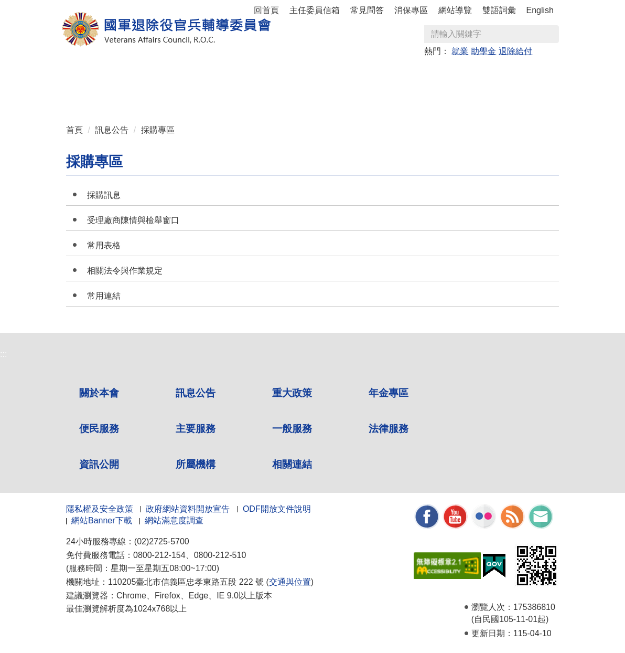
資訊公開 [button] (94, 95)
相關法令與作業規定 (125, 270)
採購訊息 (104, 195)
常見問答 (367, 10)
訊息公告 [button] (149, 74)
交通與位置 (290, 581)
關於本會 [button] (94, 74)
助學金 (483, 51)
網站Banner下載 (101, 520)
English (540, 10)
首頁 (74, 129)
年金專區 (260, 74)
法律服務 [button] (483, 74)
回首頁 (266, 10)
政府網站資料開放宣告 (188, 508)
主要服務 (195, 428)
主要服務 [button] (372, 74)
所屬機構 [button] (149, 95)
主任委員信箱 (314, 10)
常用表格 (104, 245)
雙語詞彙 (499, 10)
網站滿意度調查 (174, 520)
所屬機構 (195, 464)
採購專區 (158, 129)
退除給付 (515, 51)
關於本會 (99, 392)
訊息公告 (111, 129)
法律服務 (388, 428)
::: (69, 69)
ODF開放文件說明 (277, 508)
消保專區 (411, 10)
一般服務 (292, 428)
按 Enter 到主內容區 (47, 7)
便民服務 (99, 428)
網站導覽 (455, 10)
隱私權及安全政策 (99, 508)
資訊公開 (99, 464)
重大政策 (205, 74)
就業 (459, 51)
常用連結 (104, 295)
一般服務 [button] (427, 74)
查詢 (550, 34)
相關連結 (292, 464)
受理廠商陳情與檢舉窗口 (133, 220)
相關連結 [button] (205, 95)
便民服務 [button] (316, 74)
